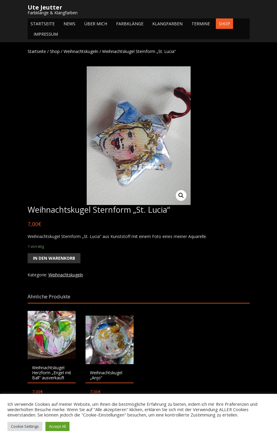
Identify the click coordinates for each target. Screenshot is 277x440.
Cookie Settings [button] (25, 426)
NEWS (69, 23)
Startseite (43, 23)
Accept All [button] (57, 426)
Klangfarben (167, 23)
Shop (224, 23)
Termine (200, 23)
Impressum (46, 34)
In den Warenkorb (54, 258)
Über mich (95, 23)
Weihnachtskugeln (81, 51)
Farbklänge (129, 23)
